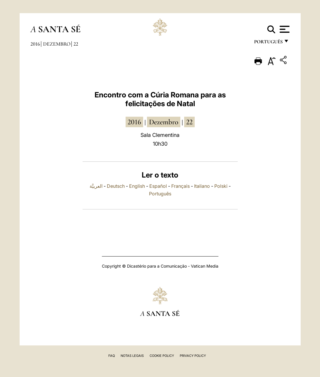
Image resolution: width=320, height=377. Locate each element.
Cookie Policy (162, 356)
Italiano (202, 186)
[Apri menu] (284, 29)
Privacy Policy (193, 356)
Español (158, 186)
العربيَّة (96, 186)
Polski (220, 186)
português (268, 43)
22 (75, 44)
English (137, 186)
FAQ (111, 356)
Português (160, 194)
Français (180, 186)
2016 (35, 44)
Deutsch (116, 186)
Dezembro (57, 44)
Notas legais (132, 356)
